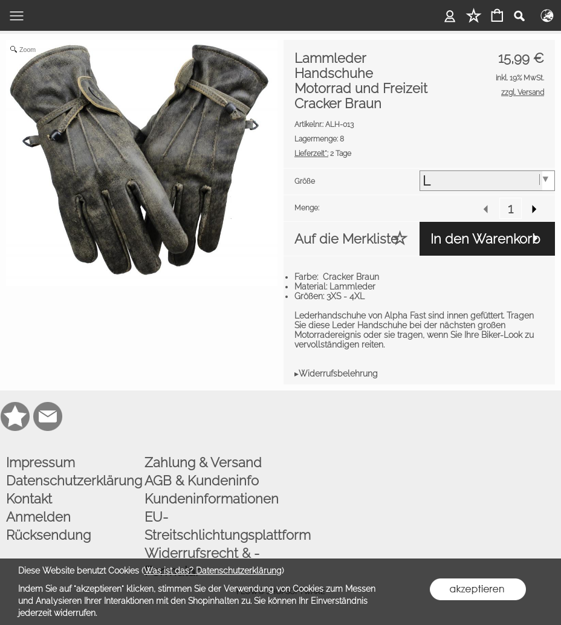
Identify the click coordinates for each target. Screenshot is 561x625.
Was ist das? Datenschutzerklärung (213, 570)
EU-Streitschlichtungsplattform (210, 526)
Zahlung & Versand (203, 462)
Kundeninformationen (210, 499)
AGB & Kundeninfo (201, 480)
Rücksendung (48, 535)
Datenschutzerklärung (72, 480)
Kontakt (29, 499)
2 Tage (322, 153)
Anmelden (38, 517)
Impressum (40, 462)
